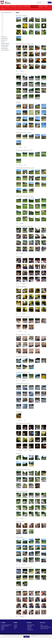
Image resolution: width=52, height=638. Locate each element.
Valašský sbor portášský (44, 628)
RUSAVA (7, 2)
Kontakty (2, 629)
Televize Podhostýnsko (31, 624)
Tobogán (15, 627)
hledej (49, 2)
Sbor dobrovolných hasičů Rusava (45, 627)
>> (25, 71)
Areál (15, 628)
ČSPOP (41, 624)
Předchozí (20, 129)
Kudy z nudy (29, 628)
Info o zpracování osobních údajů (6, 624)
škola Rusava (29, 627)
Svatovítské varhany (30, 629)
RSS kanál (2, 627)
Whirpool (15, 624)
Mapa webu (3, 628)
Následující (22, 71)
